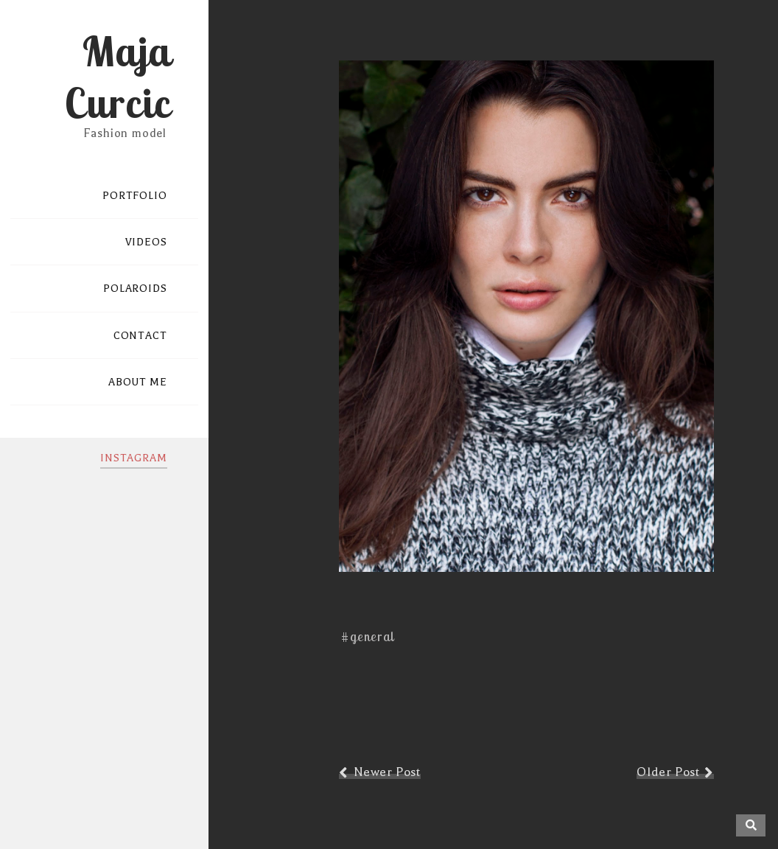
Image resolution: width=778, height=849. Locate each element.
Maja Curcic (117, 76)
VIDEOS (146, 242)
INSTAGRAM (133, 458)
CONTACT (140, 335)
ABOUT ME (137, 382)
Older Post (668, 772)
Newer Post (387, 772)
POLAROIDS (135, 288)
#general (368, 636)
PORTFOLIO (134, 195)
